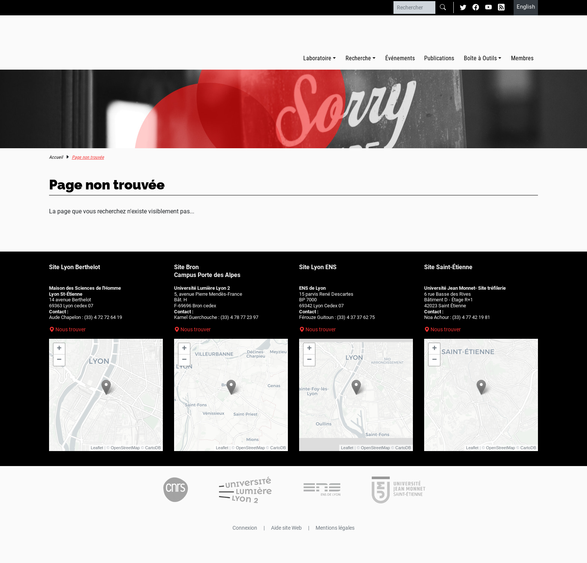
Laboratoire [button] (317, 58)
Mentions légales (335, 528)
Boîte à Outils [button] (480, 58)
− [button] (59, 360)
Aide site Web (286, 528)
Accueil (56, 157)
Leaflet (97, 447)
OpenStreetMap (125, 447)
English (526, 6)
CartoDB (153, 447)
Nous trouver (70, 329)
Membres (522, 58)
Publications (439, 58)
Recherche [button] (358, 58)
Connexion (244, 528)
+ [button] (59, 348)
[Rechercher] (414, 7)
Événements (400, 58)
